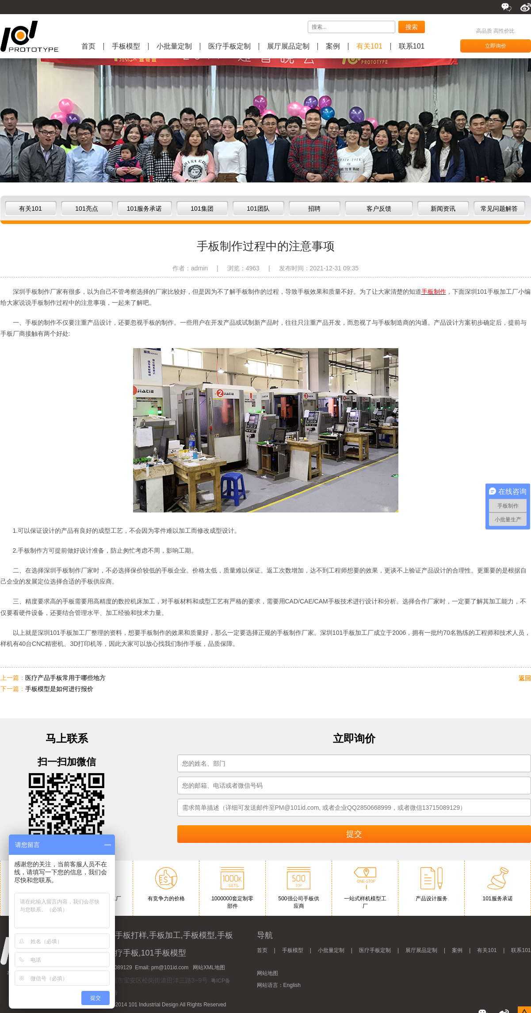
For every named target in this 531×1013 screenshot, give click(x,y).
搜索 (411, 26)
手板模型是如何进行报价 (59, 688)
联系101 (412, 46)
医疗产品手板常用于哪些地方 (65, 677)
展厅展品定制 (288, 46)
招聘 (314, 208)
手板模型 (126, 46)
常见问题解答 (499, 208)
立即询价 (495, 46)
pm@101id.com (169, 967)
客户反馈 (379, 208)
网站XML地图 (209, 967)
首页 (88, 46)
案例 (333, 46)
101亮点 (86, 208)
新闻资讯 (443, 208)
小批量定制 (174, 46)
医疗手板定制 (229, 46)
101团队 (258, 208)
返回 (525, 678)
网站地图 (267, 973)
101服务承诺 (144, 208)
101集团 (202, 208)
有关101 (369, 46)
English (292, 985)
